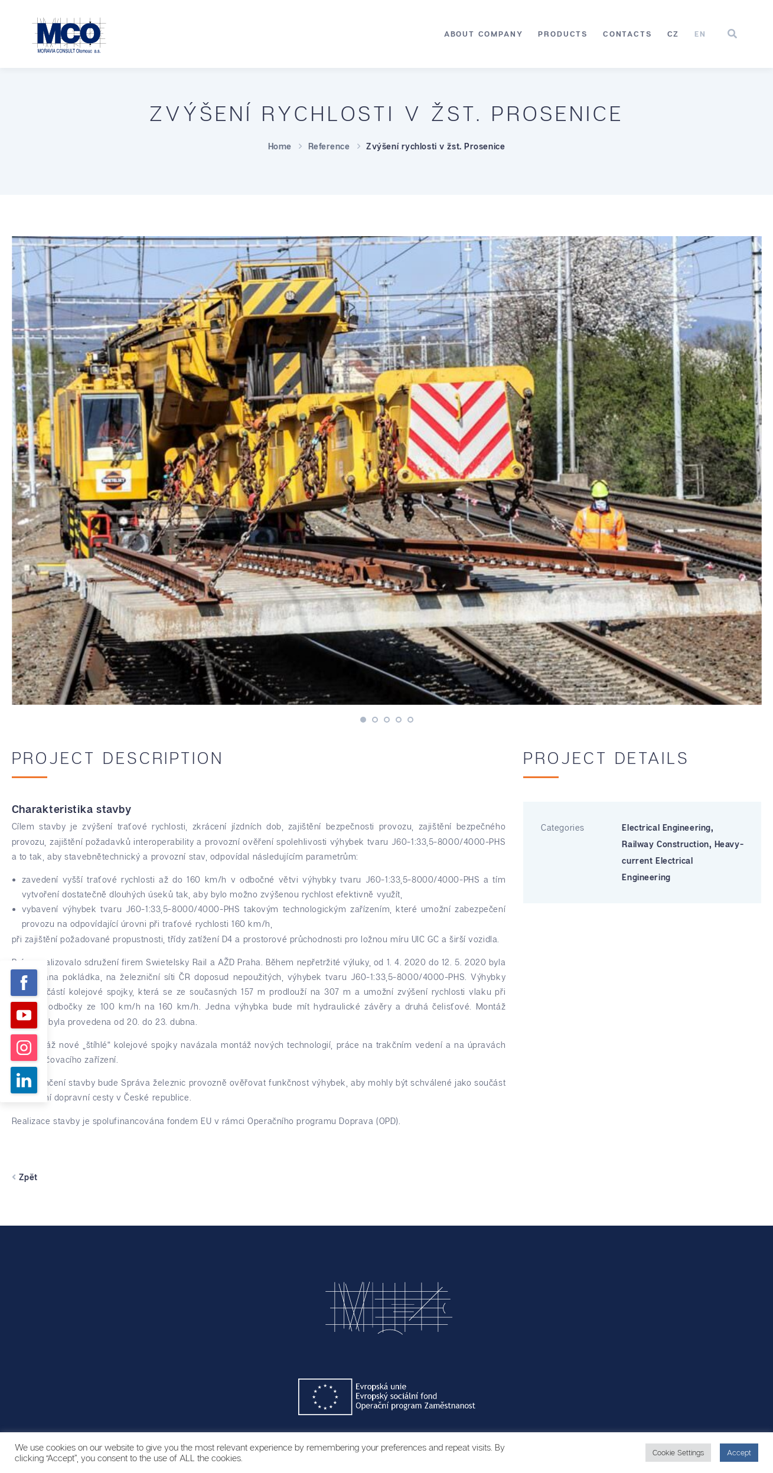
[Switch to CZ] (673, 34)
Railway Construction (665, 844)
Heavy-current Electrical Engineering (682, 860)
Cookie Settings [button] (678, 1452)
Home (280, 146)
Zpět (25, 1177)
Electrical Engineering (666, 827)
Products (563, 33)
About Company (483, 33)
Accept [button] (739, 1452)
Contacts (627, 33)
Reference (329, 146)
